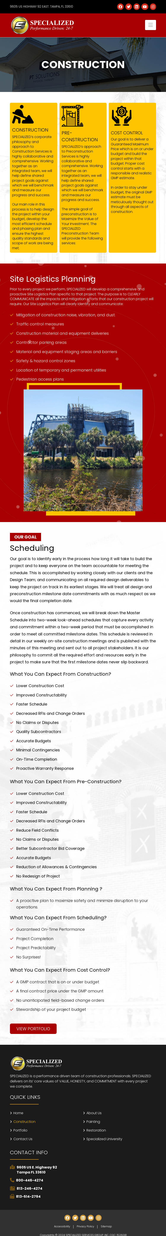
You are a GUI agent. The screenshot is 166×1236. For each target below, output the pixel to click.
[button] (150, 25)
